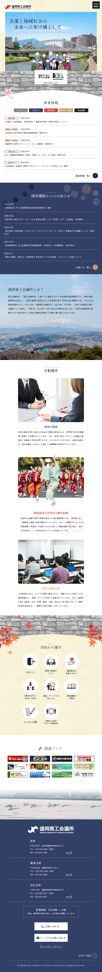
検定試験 (81, 110)
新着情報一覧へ (83, 175)
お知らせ (35, 110)
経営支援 (51, 110)
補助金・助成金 (66, 110)
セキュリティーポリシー (51, 946)
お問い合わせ (52, 926)
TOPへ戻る (85, 955)
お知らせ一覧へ (83, 267)
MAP (68, 852)
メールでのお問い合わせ (53, 938)
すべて (20, 110)
